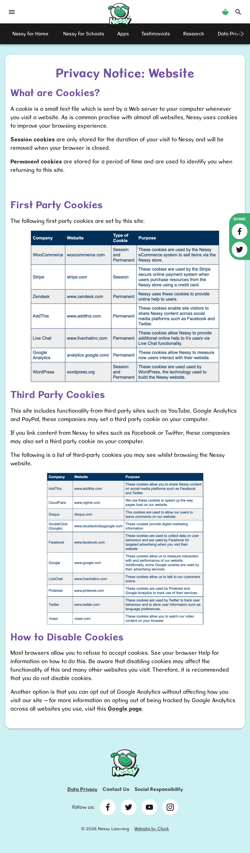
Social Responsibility (158, 789)
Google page (125, 708)
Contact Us (116, 789)
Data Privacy (82, 789)
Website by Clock (151, 828)
